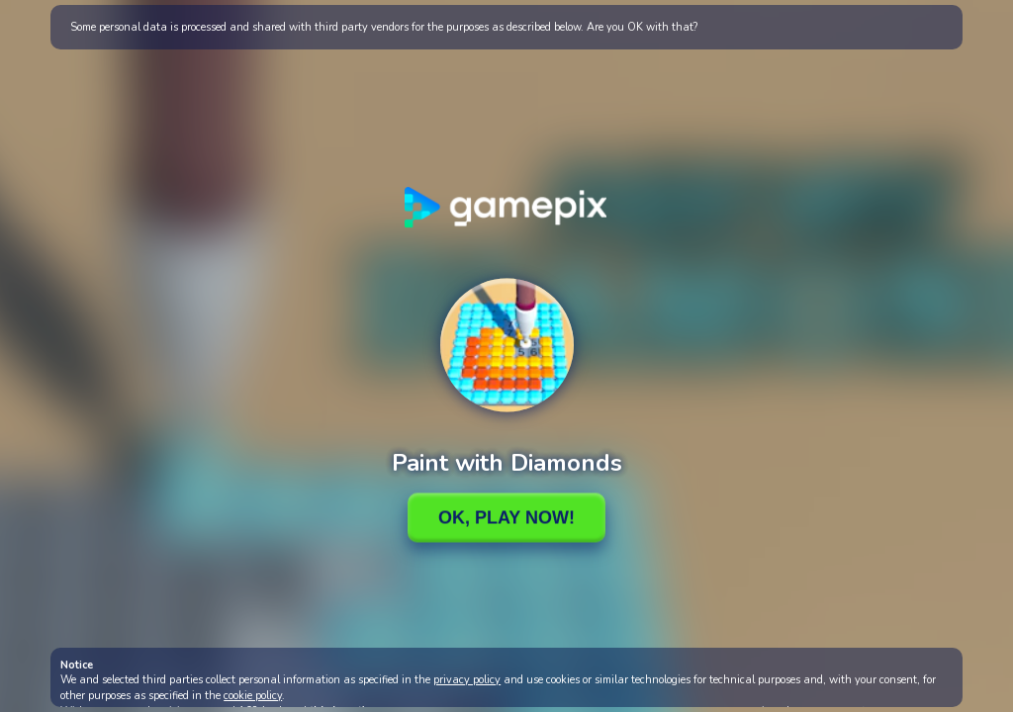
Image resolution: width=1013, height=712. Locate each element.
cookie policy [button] (253, 695)
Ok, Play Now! (506, 517)
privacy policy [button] (467, 679)
